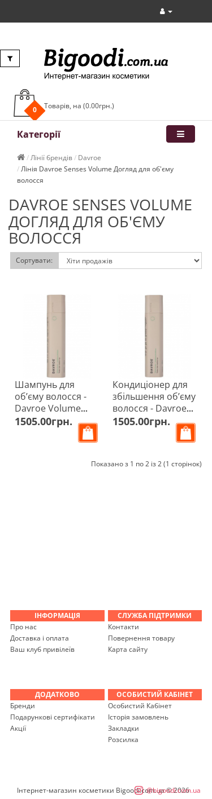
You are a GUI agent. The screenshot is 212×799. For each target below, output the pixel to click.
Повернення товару (141, 638)
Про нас (23, 627)
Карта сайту (128, 649)
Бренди (22, 705)
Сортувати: (34, 260)
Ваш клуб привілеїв (42, 649)
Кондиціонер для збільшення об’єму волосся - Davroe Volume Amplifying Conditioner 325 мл (154, 408)
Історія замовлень (138, 717)
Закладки (123, 728)
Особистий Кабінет (140, 705)
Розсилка (123, 739)
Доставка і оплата (39, 638)
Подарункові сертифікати (52, 717)
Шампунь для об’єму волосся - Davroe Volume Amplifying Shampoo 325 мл (51, 408)
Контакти (123, 627)
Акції (18, 728)
